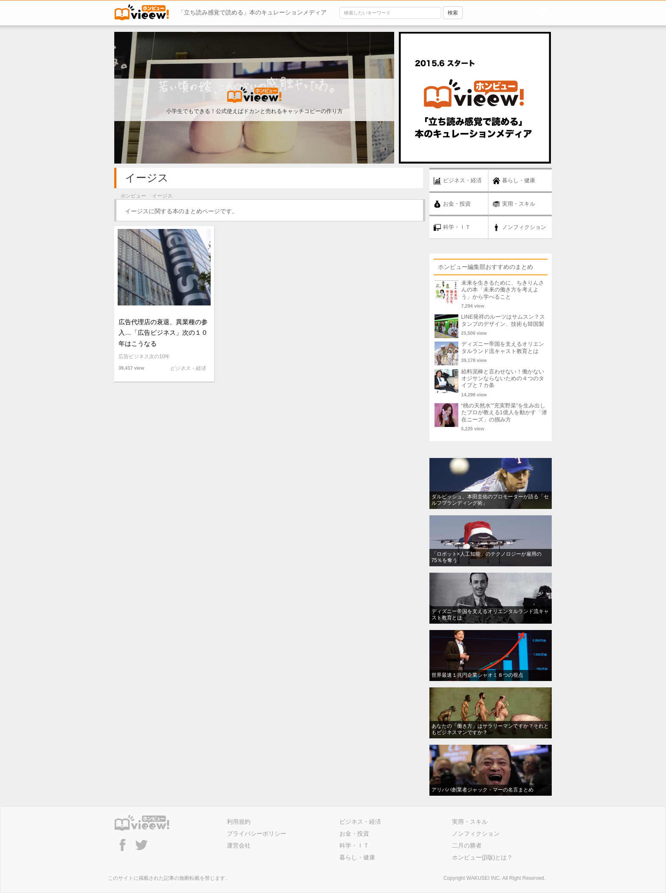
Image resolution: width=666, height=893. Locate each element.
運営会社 (239, 845)
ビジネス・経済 (360, 821)
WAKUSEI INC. (483, 878)
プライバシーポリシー (256, 833)
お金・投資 (354, 833)
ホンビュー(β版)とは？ (482, 857)
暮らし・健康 (357, 857)
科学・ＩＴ (354, 845)
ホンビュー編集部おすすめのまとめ (485, 266)
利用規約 (239, 821)
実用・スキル (470, 821)
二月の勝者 (467, 845)
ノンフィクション (476, 833)
